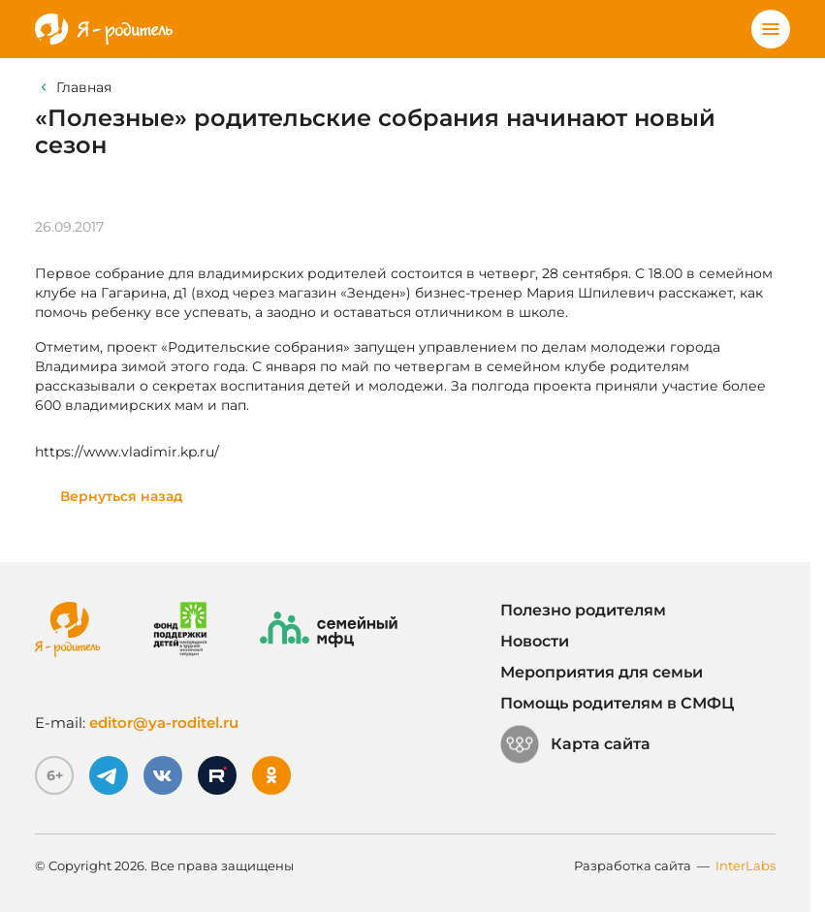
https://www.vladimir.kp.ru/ (127, 451)
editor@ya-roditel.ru (163, 722)
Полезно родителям (583, 610)
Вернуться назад (121, 496)
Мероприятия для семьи (601, 672)
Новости (534, 641)
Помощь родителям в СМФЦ (617, 703)
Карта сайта (575, 744)
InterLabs (745, 865)
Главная (83, 87)
